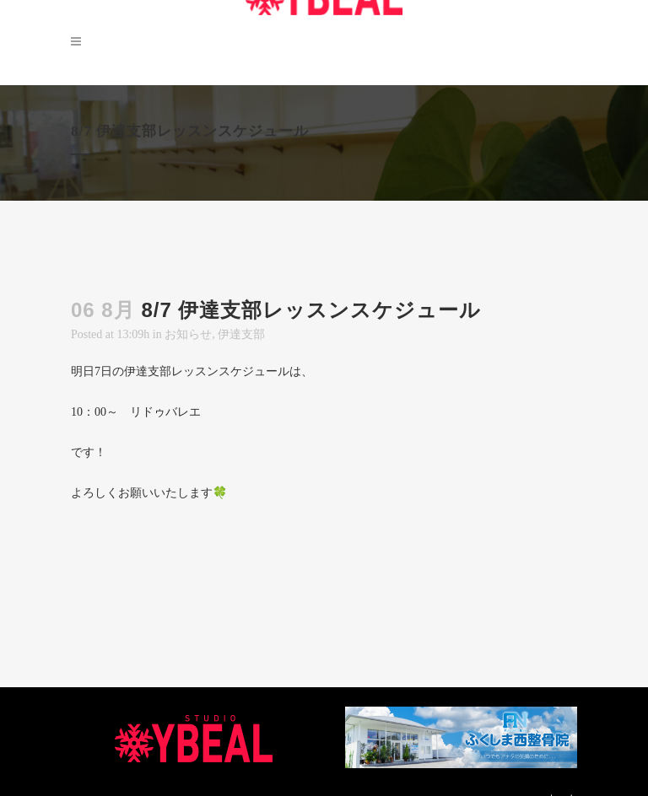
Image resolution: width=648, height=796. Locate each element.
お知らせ (188, 334)
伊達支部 (241, 334)
